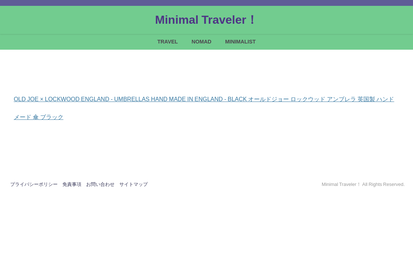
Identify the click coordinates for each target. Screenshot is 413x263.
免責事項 (71, 184)
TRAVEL (167, 41)
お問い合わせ (100, 184)
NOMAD (201, 41)
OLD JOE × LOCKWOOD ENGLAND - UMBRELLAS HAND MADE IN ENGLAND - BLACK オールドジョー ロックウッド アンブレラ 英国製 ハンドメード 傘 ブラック (204, 99)
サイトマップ (133, 184)
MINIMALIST (240, 41)
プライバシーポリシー (34, 184)
